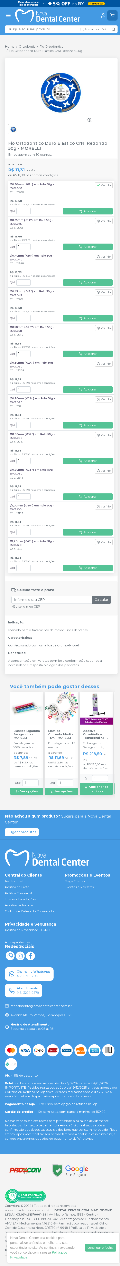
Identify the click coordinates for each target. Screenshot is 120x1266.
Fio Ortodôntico (52, 46)
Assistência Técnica (19, 905)
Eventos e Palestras (79, 887)
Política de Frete (17, 887)
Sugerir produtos (22, 832)
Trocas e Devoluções (20, 899)
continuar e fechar (100, 1247)
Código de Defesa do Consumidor (30, 911)
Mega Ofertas (75, 881)
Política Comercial (18, 893)
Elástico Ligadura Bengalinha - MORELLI (26, 734)
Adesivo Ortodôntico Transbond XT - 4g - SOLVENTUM (96, 734)
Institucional (14, 881)
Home (10, 46)
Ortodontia (27, 46)
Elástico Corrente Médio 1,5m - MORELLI (60, 734)
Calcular (101, 600)
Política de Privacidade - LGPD (27, 930)
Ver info (104, 185)
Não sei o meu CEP (25, 606)
